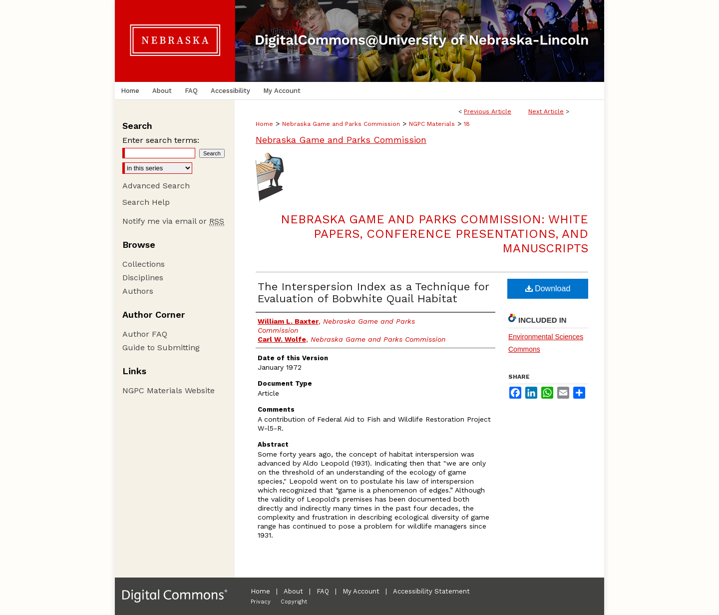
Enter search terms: (160, 140)
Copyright (294, 602)
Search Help (146, 202)
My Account (361, 591)
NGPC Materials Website (168, 390)
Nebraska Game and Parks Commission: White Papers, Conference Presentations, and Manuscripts (434, 233)
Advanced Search (156, 185)
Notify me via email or (173, 221)
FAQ (323, 591)
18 (467, 123)
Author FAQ (144, 334)
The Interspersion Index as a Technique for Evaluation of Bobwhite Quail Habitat (373, 292)
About (293, 591)
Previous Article (487, 111)
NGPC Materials (432, 123)
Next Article (546, 111)
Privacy (261, 602)
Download (548, 288)
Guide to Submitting (161, 347)
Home (264, 123)
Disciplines (142, 277)
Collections (143, 264)
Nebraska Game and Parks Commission (341, 123)
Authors (137, 291)
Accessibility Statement (431, 591)
